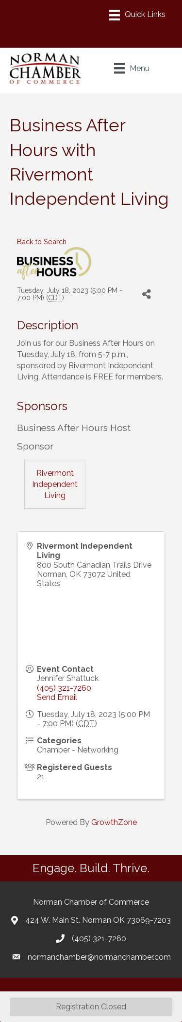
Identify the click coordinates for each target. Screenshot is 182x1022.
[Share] (146, 294)
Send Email (57, 697)
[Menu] (137, 15)
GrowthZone (114, 822)
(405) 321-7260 (64, 688)
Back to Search (41, 241)
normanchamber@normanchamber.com (99, 957)
